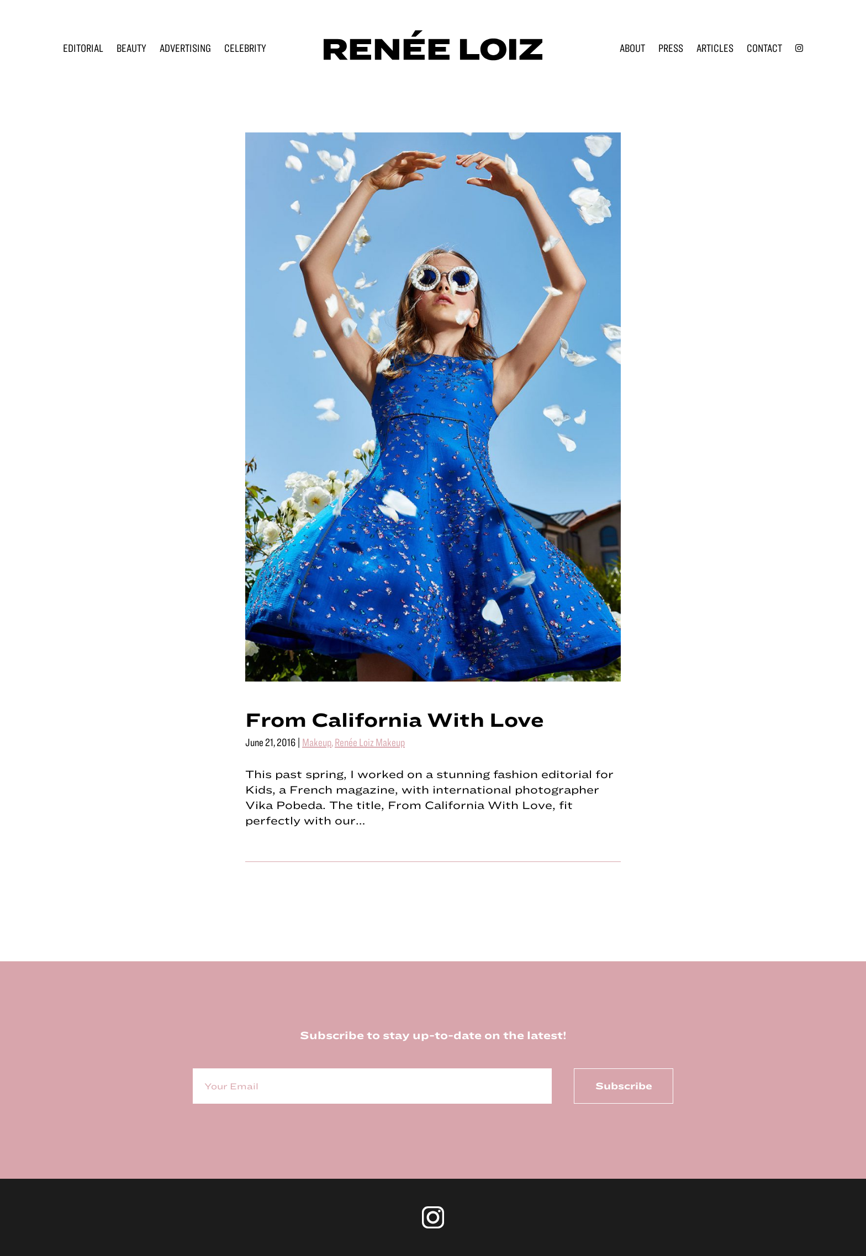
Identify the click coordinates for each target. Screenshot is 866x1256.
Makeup (316, 742)
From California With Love (394, 719)
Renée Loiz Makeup (370, 742)
